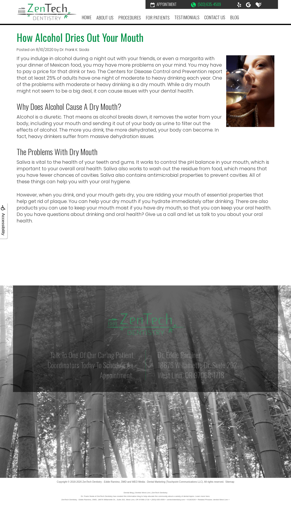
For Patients (158, 17)
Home (87, 17)
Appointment (163, 4)
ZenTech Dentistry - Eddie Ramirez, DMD (104, 482)
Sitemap (229, 482)
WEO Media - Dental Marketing (148, 482)
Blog (234, 17)
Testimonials (186, 17)
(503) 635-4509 (206, 4)
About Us (104, 17)
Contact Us (214, 17)
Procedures (129, 17)
